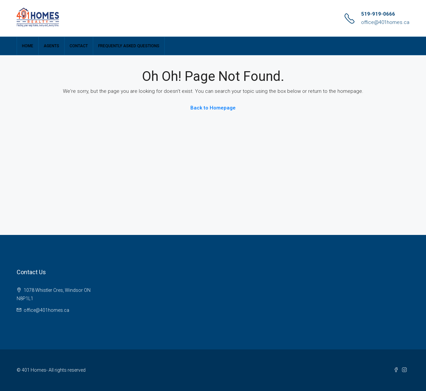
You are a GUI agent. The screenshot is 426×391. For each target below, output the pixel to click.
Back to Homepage (213, 108)
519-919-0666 (378, 14)
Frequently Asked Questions (128, 46)
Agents (51, 46)
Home (27, 46)
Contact (79, 46)
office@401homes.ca (385, 22)
